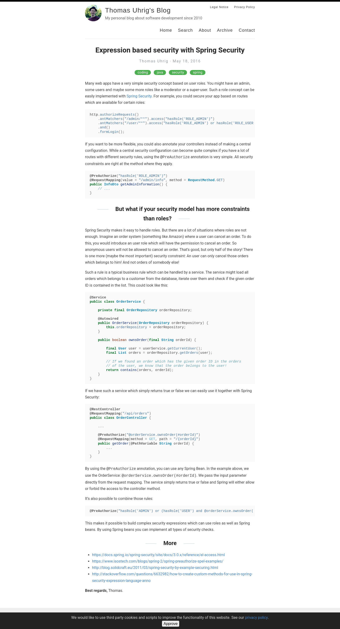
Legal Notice (219, 7)
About (205, 30)
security (178, 72)
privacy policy (256, 617)
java (160, 72)
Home (166, 30)
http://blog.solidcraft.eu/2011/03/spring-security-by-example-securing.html (155, 567)
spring (197, 72)
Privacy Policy (244, 7)
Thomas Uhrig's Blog (138, 10)
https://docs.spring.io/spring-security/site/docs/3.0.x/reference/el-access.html (158, 555)
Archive (225, 30)
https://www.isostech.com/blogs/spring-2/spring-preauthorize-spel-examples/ (157, 561)
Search (185, 30)
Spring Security (139, 96)
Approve (171, 624)
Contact (247, 30)
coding (143, 72)
